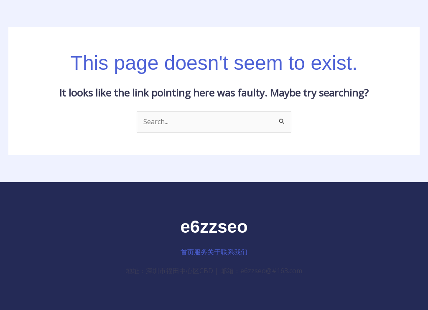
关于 (214, 252)
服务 (200, 252)
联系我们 (234, 252)
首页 (187, 252)
